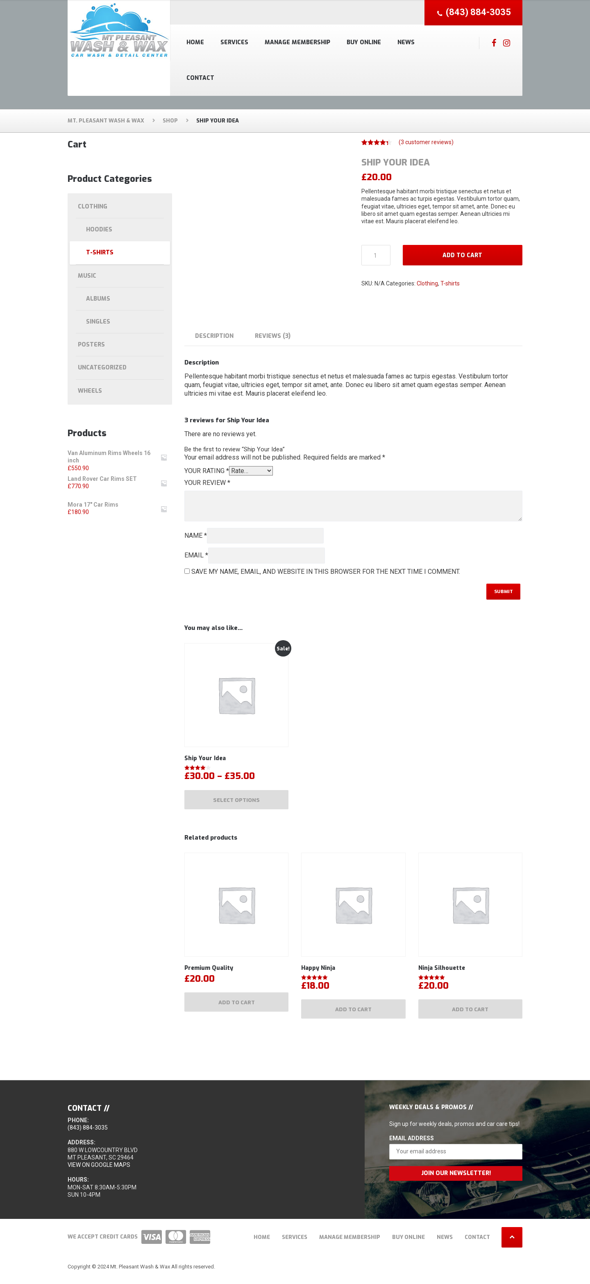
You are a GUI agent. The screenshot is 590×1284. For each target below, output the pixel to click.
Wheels (90, 391)
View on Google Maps (99, 1170)
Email (196, 555)
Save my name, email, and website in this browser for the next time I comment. (325, 571)
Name (195, 535)
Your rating (206, 471)
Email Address (411, 1143)
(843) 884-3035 (88, 1133)
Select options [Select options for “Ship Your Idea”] (236, 802)
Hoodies (99, 229)
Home (195, 42)
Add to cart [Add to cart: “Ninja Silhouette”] (470, 1014)
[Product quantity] (375, 255)
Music (87, 276)
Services (234, 42)
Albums (98, 299)
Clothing (427, 283)
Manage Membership (297, 42)
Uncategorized (102, 367)
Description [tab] (214, 336)
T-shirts (450, 283)
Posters (91, 345)
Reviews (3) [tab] (272, 336)
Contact (200, 78)
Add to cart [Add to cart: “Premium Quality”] (236, 1007)
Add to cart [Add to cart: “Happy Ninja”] (353, 1014)
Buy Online (364, 42)
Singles (98, 322)
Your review (207, 483)
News (406, 42)
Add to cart (462, 255)
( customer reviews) (426, 142)
